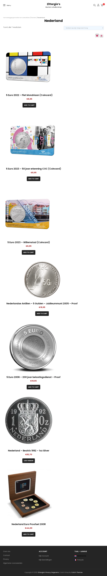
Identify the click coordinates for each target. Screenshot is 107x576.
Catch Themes (77, 572)
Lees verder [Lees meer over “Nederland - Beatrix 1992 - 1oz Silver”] (28, 461)
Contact (6, 555)
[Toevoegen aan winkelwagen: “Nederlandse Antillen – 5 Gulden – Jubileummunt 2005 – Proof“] (42, 313)
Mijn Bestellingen (45, 560)
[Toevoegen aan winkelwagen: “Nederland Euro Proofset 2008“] (28, 534)
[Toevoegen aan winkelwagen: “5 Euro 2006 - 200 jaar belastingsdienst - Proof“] (33, 387)
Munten (33, 18)
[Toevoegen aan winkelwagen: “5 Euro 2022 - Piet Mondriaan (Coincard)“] (29, 105)
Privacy (6, 559)
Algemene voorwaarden (12, 563)
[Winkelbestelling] (84, 28)
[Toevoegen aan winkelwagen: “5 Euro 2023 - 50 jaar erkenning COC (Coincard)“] (33, 179)
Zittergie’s (53, 4)
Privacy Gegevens (52, 572)
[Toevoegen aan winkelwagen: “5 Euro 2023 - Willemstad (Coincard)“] (28, 252)
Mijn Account (44, 556)
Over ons (6, 551)
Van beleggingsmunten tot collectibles (16, 18)
